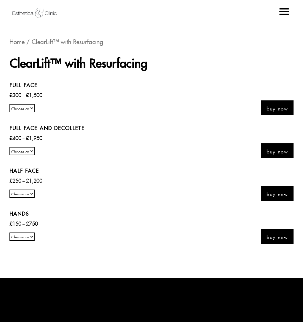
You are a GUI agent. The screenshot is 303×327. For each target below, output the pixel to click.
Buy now (277, 107)
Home (17, 40)
